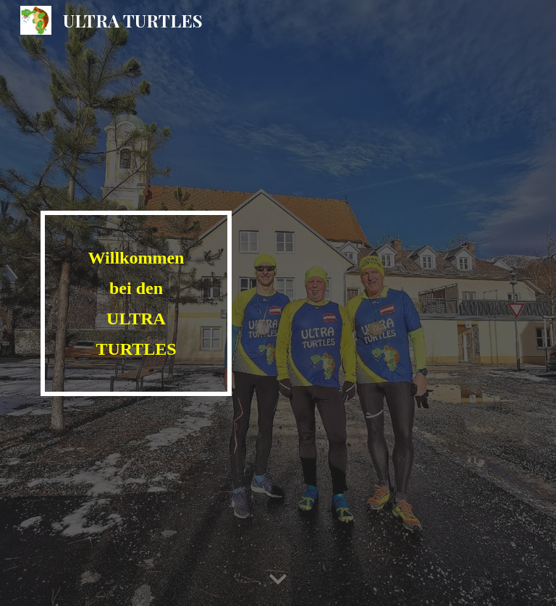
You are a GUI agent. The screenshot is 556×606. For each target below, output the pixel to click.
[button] (278, 580)
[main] (136, 303)
